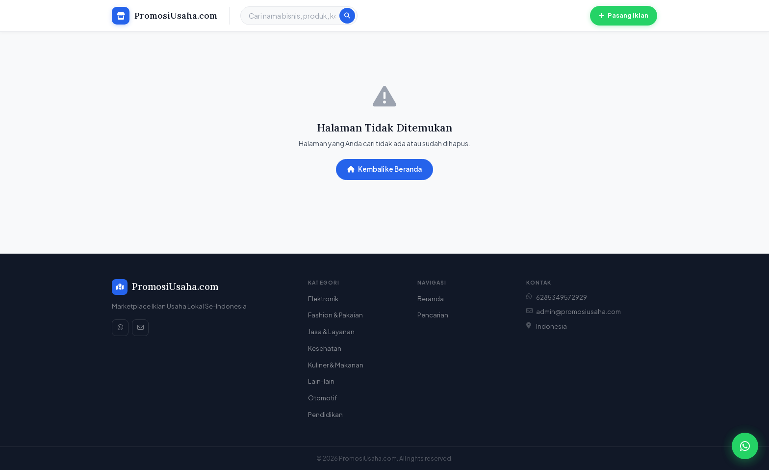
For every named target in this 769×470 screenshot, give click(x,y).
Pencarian (432, 315)
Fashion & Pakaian (335, 315)
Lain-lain (321, 381)
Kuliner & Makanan (335, 365)
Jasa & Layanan (331, 332)
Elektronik (323, 299)
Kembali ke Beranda (384, 169)
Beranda (430, 299)
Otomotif (322, 398)
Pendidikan (325, 414)
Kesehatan (324, 348)
